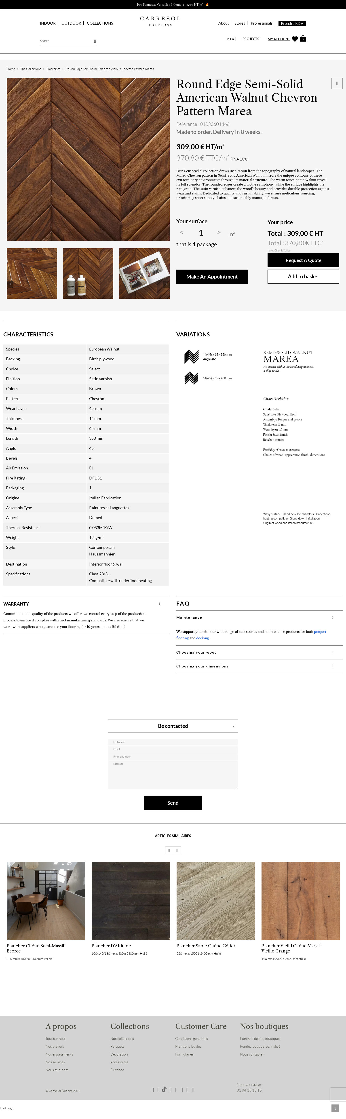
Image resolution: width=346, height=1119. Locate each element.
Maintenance (189, 617)
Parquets (117, 1055)
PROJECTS (251, 39)
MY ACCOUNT (279, 39)
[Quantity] (201, 233)
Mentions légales (188, 1055)
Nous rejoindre (58, 1079)
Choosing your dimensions (202, 666)
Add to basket (303, 276)
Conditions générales (192, 1047)
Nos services (56, 1071)
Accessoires (120, 1071)
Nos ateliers (55, 1055)
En (232, 39)
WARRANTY (19, 603)
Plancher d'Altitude (111, 951)
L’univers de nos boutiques (261, 1047)
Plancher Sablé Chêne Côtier (206, 951)
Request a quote (303, 260)
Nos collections (122, 1047)
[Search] (68, 40)
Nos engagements (60, 1063)
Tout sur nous (56, 1047)
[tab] (86, 603)
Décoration (119, 1063)
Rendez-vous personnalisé (261, 1055)
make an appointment (212, 277)
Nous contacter (252, 1063)
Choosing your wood (196, 652)
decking (202, 638)
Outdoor (117, 1079)
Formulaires (185, 1063)
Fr (227, 39)
